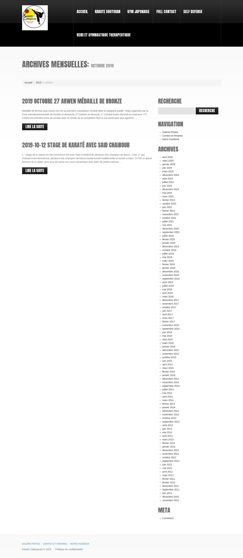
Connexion (168, 518)
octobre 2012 (169, 457)
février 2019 (168, 264)
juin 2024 (167, 185)
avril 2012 (167, 471)
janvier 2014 (168, 407)
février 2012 (168, 478)
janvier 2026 (168, 164)
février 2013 (168, 443)
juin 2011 (167, 493)
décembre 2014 (170, 378)
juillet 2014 (168, 389)
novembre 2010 (170, 500)
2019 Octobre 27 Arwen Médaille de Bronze (72, 101)
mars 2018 (168, 296)
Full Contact (166, 11)
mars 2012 (168, 475)
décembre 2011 (170, 486)
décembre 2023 (170, 189)
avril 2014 (167, 396)
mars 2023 (168, 196)
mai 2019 (167, 257)
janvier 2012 (168, 482)
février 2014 (168, 403)
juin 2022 (167, 207)
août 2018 (167, 282)
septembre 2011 (171, 489)
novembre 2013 (170, 414)
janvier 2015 (168, 375)
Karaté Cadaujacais (32, 549)
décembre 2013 (170, 411)
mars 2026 (168, 160)
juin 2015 (167, 361)
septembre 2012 (171, 461)
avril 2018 (167, 293)
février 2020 (168, 239)
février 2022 (168, 210)
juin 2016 (167, 332)
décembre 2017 (170, 300)
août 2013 (167, 425)
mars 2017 (168, 318)
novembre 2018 (170, 275)
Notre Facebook (170, 139)
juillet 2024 (168, 182)
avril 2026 (167, 157)
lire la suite (35, 126)
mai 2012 (167, 468)
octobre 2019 (169, 250)
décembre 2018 (170, 271)
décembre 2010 (170, 496)
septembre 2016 (171, 328)
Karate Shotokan (107, 11)
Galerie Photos (170, 132)
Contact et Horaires (172, 135)
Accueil (81, 8)
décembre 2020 (170, 228)
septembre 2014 (171, 386)
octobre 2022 (169, 203)
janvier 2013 (168, 446)
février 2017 (168, 321)
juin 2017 (167, 310)
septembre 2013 (171, 421)
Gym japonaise (138, 11)
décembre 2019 (170, 246)
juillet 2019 (168, 253)
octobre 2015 (169, 357)
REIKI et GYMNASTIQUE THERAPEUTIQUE (104, 35)
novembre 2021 (170, 214)
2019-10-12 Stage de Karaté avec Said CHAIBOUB (76, 145)
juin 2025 (167, 167)
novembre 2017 (170, 303)
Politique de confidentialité (69, 549)
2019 (38, 82)
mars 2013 (168, 439)
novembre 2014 (170, 382)
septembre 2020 (171, 232)
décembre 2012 (170, 450)
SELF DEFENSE (192, 11)
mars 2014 (168, 400)
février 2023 (168, 200)
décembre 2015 (170, 350)
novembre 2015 (170, 353)
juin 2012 (167, 464)
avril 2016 (167, 339)
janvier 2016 (168, 346)
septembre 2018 (171, 278)
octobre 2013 (169, 418)
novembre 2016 (170, 325)
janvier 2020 (168, 243)
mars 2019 (168, 260)
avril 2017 (167, 314)
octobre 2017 (169, 307)
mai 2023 (167, 193)
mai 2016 (167, 335)
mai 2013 (167, 432)
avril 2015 (167, 364)
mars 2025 (168, 171)
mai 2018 (167, 289)
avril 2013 (167, 436)
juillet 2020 (168, 235)
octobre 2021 (169, 218)
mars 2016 (168, 343)
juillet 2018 (168, 285)
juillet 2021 (168, 221)
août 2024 (167, 178)
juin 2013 (167, 428)
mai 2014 (167, 393)
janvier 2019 (168, 268)
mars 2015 (168, 368)
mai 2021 (167, 225)
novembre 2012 (170, 453)
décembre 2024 (170, 175)
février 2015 (168, 371)
